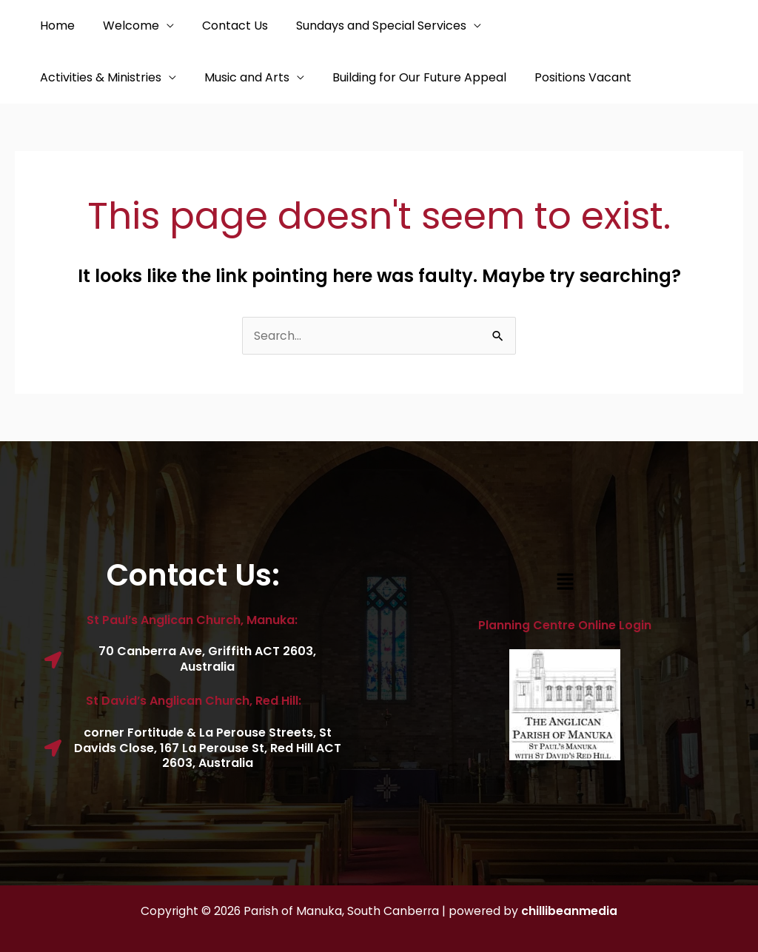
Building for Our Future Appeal (248, 77)
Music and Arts (80, 77)
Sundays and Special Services (366, 25)
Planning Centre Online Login (564, 625)
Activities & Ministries (550, 25)
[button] (565, 582)
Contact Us (224, 25)
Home (55, 25)
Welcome (124, 25)
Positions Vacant (407, 77)
